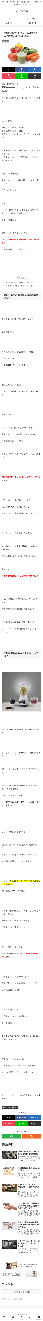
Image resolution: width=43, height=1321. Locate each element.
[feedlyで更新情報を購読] (11, 1136)
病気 (15, 1107)
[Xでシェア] (8, 69)
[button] (34, 76)
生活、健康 (7, 1107)
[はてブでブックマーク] (34, 69)
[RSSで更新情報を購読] (31, 1136)
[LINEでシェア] (21, 76)
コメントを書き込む (21, 1292)
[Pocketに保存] (8, 76)
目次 (18, 278)
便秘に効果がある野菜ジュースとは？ (21, 286)
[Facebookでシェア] (21, 69)
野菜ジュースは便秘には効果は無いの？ (22, 282)
